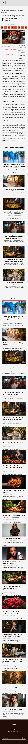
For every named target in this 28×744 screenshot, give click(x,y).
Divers (13, 734)
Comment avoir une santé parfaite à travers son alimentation (11, 588)
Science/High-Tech (13, 731)
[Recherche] (12, 738)
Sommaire (7, 47)
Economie (13, 724)
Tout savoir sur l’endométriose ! (12, 538)
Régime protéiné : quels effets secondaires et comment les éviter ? (13, 661)
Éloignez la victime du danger (11, 49)
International (13, 727)
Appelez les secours (9, 51)
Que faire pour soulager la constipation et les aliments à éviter (12, 467)
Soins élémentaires (9, 54)
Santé (7, 9)
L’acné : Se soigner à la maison (12, 709)
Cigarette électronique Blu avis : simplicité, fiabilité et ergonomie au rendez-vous (14, 166)
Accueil (2, 9)
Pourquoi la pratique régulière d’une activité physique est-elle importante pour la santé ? (14, 236)
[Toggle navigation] (3, 2)
